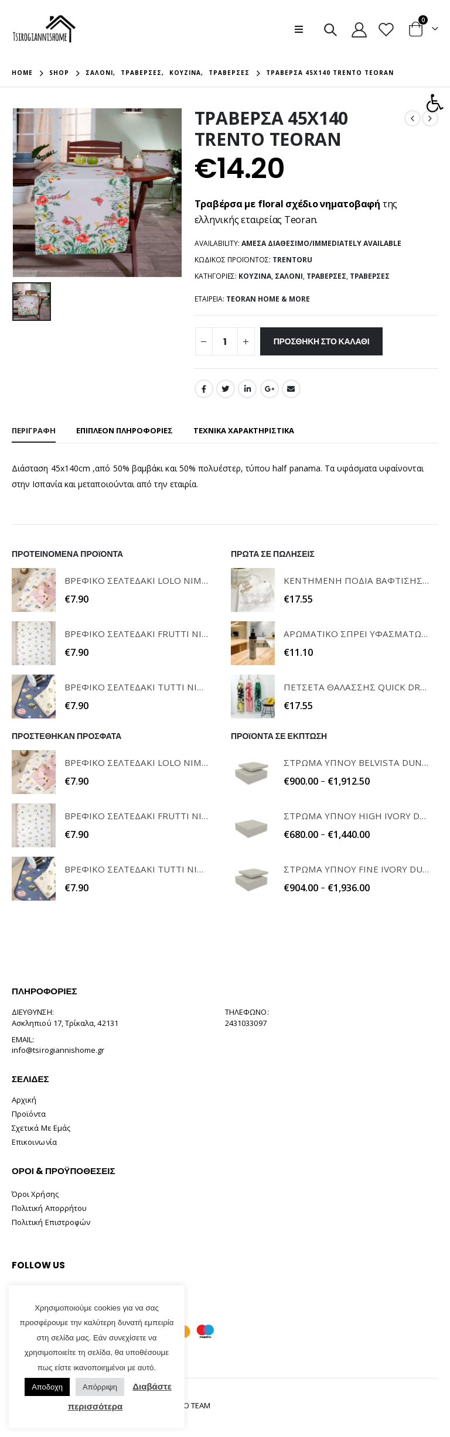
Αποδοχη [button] (47, 1387)
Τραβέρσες (326, 276)
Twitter (225, 388)
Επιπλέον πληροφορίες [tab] (124, 430)
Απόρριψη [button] (100, 1387)
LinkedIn (247, 388)
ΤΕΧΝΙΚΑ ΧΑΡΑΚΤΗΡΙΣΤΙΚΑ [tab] (243, 430)
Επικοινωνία (34, 1142)
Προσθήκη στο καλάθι (322, 341)
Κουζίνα (254, 276)
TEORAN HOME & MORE (268, 299)
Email (291, 388)
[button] (435, 103)
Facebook (204, 388)
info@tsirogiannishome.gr (58, 1050)
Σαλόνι (289, 276)
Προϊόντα (29, 1113)
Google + (269, 388)
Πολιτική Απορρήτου (49, 1208)
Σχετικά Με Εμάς (41, 1128)
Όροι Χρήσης (35, 1194)
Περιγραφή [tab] (34, 430)
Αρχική (24, 1099)
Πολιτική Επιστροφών (51, 1222)
